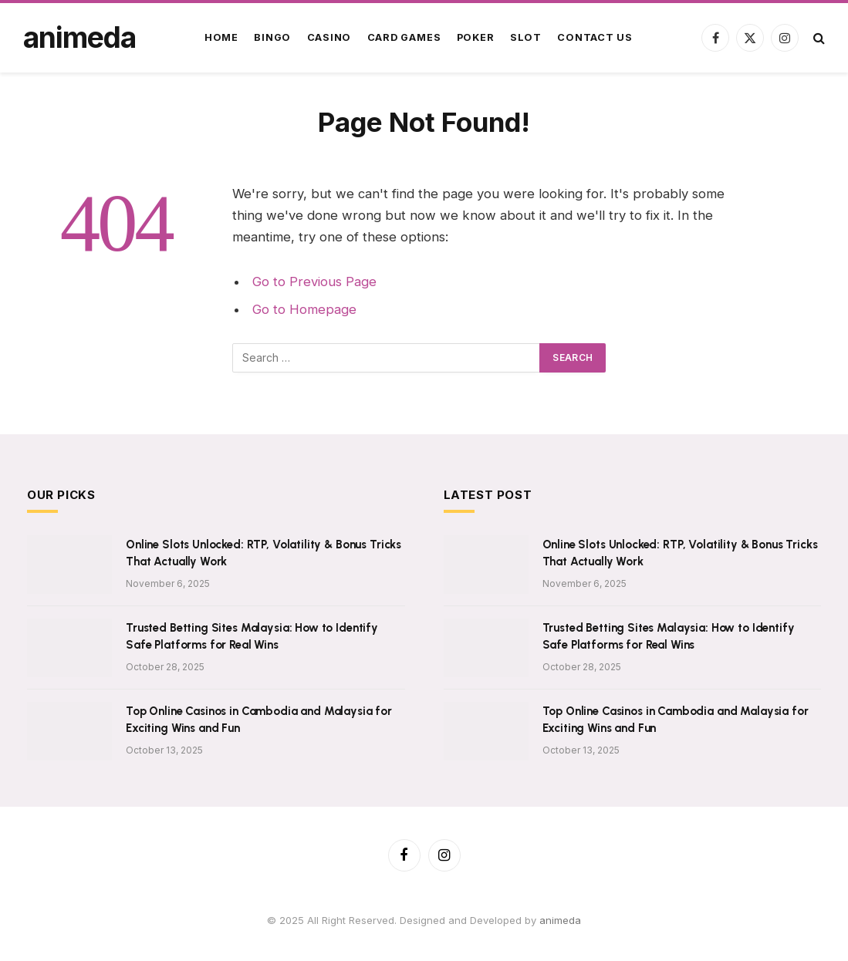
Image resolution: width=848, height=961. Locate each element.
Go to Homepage (304, 309)
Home (221, 37)
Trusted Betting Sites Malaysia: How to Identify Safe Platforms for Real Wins (252, 636)
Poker (476, 37)
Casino (329, 37)
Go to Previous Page (314, 281)
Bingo (272, 37)
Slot (526, 37)
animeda (560, 920)
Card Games (404, 37)
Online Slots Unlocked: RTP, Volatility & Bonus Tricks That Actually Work (263, 553)
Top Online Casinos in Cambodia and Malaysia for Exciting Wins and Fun (259, 719)
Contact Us (595, 37)
